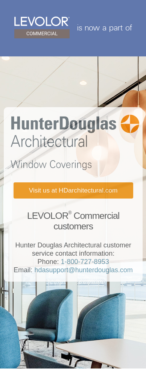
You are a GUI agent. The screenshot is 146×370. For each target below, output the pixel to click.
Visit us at (73, 190)
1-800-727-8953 (84, 261)
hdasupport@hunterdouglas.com (82, 270)
